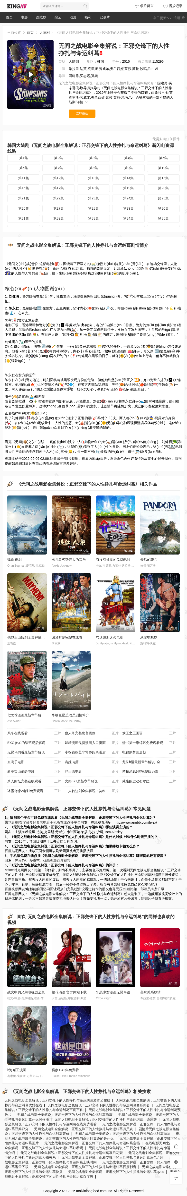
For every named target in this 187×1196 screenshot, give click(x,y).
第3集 (93, 158)
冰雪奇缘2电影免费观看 (34, 791)
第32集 (58, 218)
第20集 (163, 188)
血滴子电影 (34, 762)
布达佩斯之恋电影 (109, 637)
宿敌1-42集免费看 (65, 1070)
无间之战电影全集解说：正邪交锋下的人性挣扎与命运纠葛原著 (64, 1115)
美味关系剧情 (150, 992)
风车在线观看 (34, 733)
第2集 (58, 158)
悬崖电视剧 (148, 637)
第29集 (128, 208)
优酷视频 (50, 861)
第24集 (128, 198)
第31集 (23, 218)
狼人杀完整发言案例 (92, 733)
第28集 (93, 208)
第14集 (128, 178)
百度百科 (63, 841)
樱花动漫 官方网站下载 (69, 992)
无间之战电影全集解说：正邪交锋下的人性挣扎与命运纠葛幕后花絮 (71, 1153)
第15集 (163, 178)
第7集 (58, 168)
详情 (82, 102)
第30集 (163, 208)
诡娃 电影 (92, 762)
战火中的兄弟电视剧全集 (26, 992)
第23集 (93, 198)
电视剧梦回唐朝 (149, 752)
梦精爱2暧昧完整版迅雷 (149, 771)
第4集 (128, 158)
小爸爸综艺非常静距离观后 (92, 752)
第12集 (58, 178)
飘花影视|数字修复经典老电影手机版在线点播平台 (43, 822)
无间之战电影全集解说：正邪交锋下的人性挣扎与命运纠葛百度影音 (85, 1167)
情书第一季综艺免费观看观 (149, 743)
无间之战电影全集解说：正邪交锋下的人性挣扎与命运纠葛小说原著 (106, 1119)
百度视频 (63, 861)
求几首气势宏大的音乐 (69, 560)
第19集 (128, 188)
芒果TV (20, 861)
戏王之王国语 (149, 733)
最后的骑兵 (148, 560)
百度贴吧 (11, 851)
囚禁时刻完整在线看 (67, 637)
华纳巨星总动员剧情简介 (70, 715)
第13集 (93, 178)
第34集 (128, 218)
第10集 (163, 168)
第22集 (58, 198)
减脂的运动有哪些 (149, 781)
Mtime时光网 (14, 870)
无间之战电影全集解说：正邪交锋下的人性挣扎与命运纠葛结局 (122, 1134)
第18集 (93, 188)
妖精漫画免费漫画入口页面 (92, 743)
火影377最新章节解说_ (92, 781)
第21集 (23, 198)
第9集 (128, 168)
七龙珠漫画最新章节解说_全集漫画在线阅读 (40, 715)
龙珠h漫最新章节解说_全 (149, 762)
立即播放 (82, 113)
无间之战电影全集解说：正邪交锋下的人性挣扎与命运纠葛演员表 (83, 1129)
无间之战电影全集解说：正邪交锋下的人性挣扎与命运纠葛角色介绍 (112, 1157)
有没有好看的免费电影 (113, 560)
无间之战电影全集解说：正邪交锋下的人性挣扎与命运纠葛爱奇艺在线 (57, 1100)
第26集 (23, 208)
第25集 (163, 198)
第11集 (23, 178)
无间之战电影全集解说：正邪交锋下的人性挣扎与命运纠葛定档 (92, 1143)
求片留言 (144, 6)
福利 (87, 17)
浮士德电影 (92, 771)
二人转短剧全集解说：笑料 (92, 791)
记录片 (105, 17)
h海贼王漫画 (16, 1070)
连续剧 (41, 17)
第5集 (163, 158)
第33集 (93, 218)
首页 (9, 17)
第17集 (58, 188)
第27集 (58, 208)
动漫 (73, 17)
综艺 (58, 17)
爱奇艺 (34, 861)
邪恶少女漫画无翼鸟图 (113, 992)
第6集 (23, 168)
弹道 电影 (14, 560)
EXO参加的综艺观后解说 (34, 743)
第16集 (23, 188)
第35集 (163, 218)
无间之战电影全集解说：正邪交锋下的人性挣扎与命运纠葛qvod (116, 1172)
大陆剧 (44, 32)
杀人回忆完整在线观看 (34, 781)
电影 (24, 17)
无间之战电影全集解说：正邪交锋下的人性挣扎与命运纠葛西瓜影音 (99, 1105)
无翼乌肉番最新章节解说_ (34, 752)
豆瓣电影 (11, 894)
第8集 (93, 168)
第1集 (23, 158)
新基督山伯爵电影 (34, 771)
